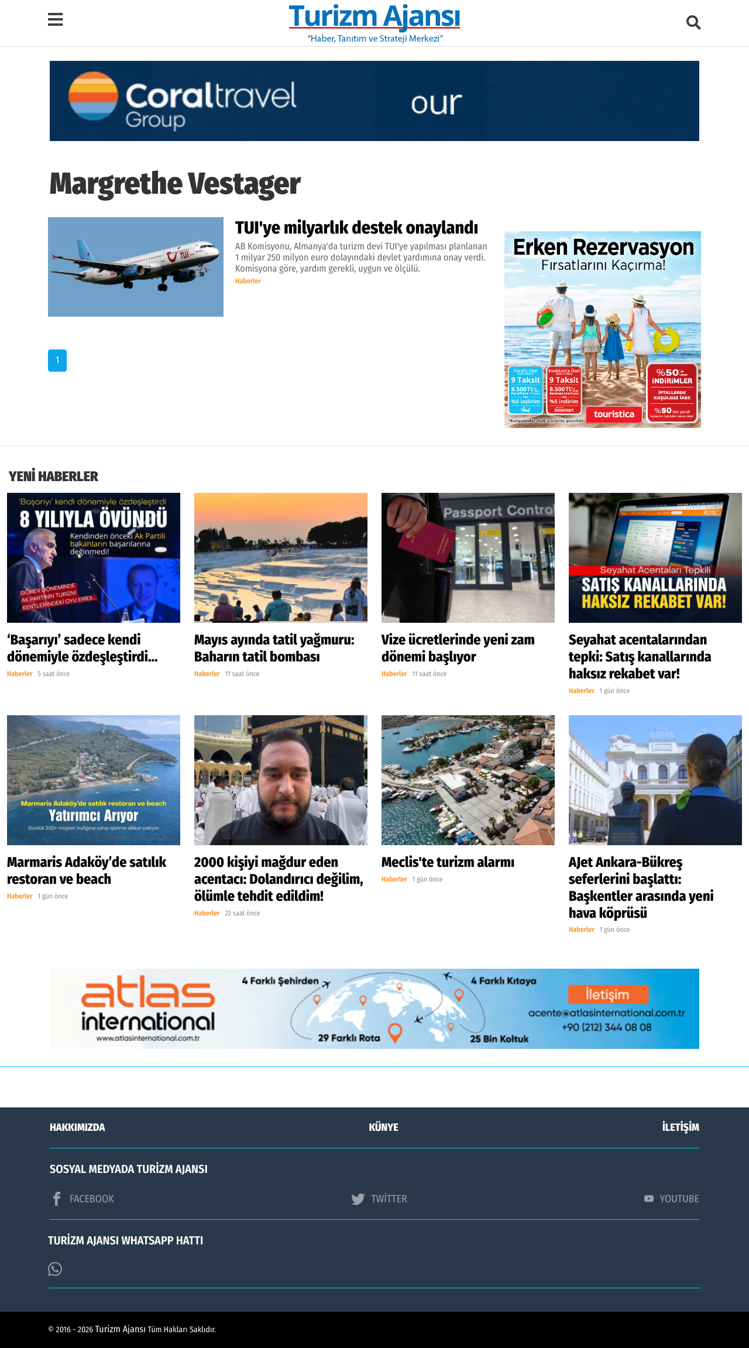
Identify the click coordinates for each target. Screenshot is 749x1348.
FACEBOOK (82, 1199)
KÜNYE (383, 1127)
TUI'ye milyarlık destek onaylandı (356, 227)
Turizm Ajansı (120, 1329)
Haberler (248, 281)
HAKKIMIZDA (77, 1127)
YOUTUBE (671, 1198)
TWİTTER (379, 1199)
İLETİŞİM (680, 1127)
